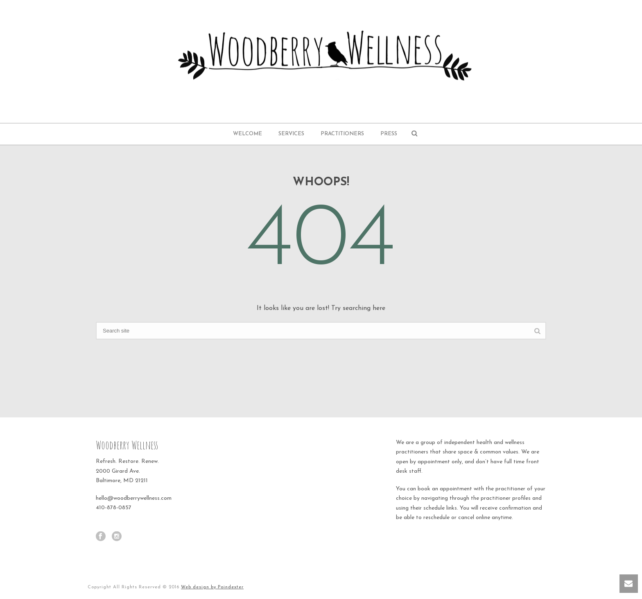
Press (388, 134)
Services (291, 134)
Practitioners (342, 134)
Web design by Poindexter (212, 587)
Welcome (247, 134)
